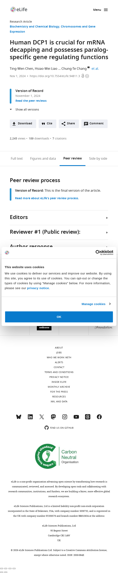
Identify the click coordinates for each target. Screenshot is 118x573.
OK (59, 317)
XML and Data (59, 401)
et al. (96, 68)
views (17, 138)
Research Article (21, 22)
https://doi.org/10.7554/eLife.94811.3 (55, 76)
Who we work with (59, 357)
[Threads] (88, 418)
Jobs (59, 352)
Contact (59, 367)
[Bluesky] (19, 418)
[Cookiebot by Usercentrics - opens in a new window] (95, 252)
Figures (43, 158)
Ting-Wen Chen (21, 68)
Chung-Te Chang (74, 68)
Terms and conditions (59, 372)
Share (71, 123)
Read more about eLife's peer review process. (47, 198)
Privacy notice (59, 377)
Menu (97, 10)
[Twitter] (42, 418)
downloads (39, 138)
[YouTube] (76, 418)
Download (25, 123)
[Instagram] (65, 418)
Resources (59, 396)
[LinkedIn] (30, 418)
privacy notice (38, 288)
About (59, 347)
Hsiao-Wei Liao (46, 68)
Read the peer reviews (31, 101)
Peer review (72, 158)
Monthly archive (59, 386)
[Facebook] (99, 418)
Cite (49, 123)
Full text (17, 158)
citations (59, 138)
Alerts (59, 362)
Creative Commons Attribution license (86, 550)
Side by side (98, 158)
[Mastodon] (53, 418)
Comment (97, 124)
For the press (59, 391)
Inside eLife (59, 382)
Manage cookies (93, 304)
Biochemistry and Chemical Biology (34, 26)
